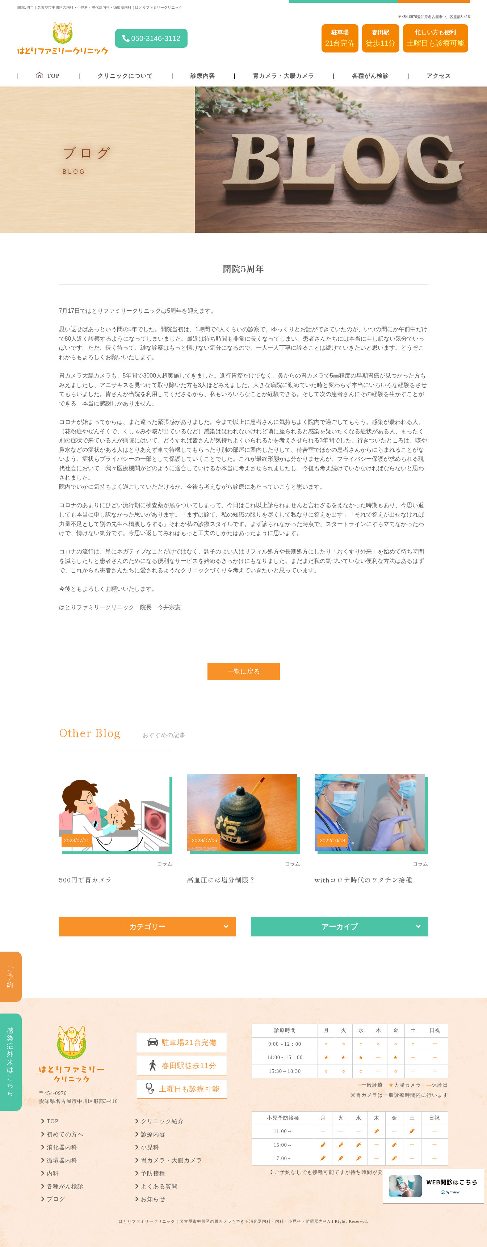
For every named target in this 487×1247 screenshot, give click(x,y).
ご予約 (10, 976)
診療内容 (202, 76)
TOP (53, 1121)
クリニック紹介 (162, 1121)
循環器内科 (62, 1160)
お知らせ (153, 1199)
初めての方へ (65, 1134)
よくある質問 (159, 1186)
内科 (53, 1173)
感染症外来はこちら (10, 1062)
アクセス (439, 76)
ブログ (56, 1199)
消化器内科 (62, 1147)
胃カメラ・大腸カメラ (283, 76)
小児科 (150, 1147)
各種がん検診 (370, 76)
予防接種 (153, 1173)
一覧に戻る (243, 671)
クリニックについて (125, 76)
